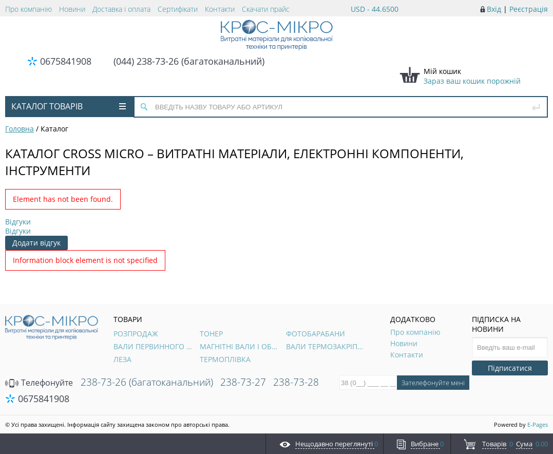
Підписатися (510, 368)
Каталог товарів (68, 106)
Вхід (494, 9)
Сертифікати (178, 9)
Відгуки (18, 221)
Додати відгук (36, 243)
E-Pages (537, 424)
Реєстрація (528, 9)
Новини (72, 9)
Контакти (220, 9)
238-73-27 (243, 382)
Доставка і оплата (121, 9)
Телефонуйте (39, 382)
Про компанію (28, 9)
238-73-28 (296, 382)
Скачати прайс (266, 9)
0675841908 (65, 61)
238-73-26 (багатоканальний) (147, 382)
